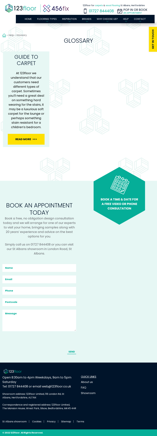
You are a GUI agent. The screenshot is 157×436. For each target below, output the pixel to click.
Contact (140, 19)
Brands (86, 19)
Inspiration (69, 19)
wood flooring (113, 5)
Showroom (88, 393)
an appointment (132, 13)
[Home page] (21, 8)
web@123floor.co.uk (56, 386)
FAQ (83, 387)
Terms (80, 421)
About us (87, 382)
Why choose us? (107, 19)
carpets (99, 5)
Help (126, 19)
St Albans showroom (14, 421)
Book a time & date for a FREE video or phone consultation (119, 196)
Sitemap (66, 421)
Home (28, 19)
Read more (23, 139)
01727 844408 (101, 11)
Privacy (51, 421)
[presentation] (25, 341)
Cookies (36, 421)
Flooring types (47, 19)
